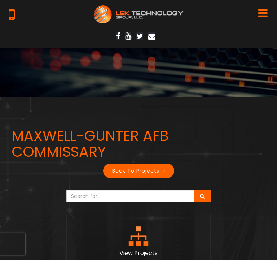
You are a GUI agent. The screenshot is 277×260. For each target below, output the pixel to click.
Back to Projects (135, 170)
